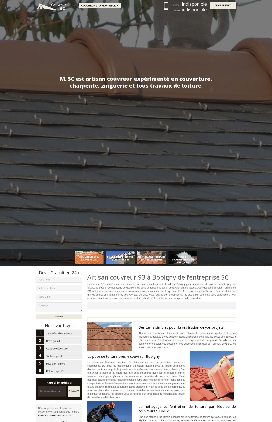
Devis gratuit (223, 5)
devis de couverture (49, 415)
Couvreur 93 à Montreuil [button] (98, 5)
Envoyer (74, 391)
